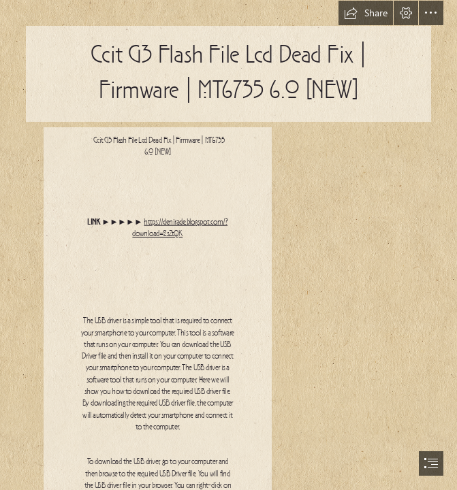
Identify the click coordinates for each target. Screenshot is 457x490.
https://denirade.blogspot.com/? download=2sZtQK (180, 228)
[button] (365, 13)
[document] (228, 245)
